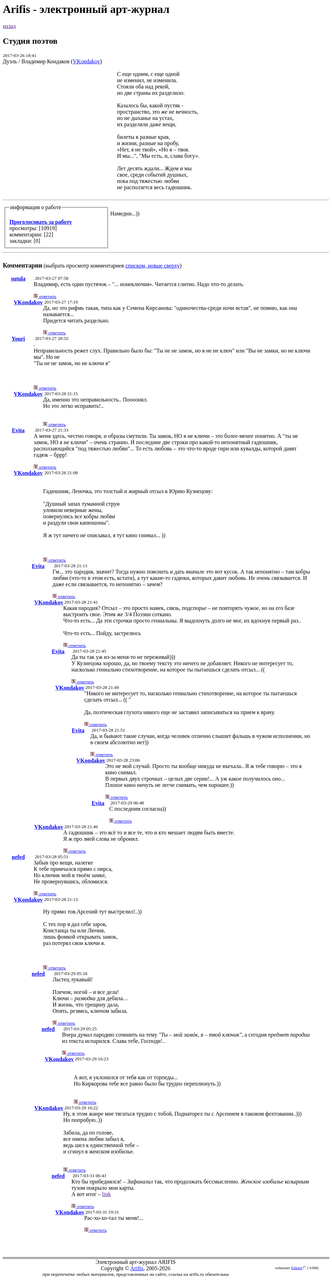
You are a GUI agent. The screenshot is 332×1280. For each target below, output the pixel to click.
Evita (18, 430)
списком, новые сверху (153, 266)
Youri (18, 339)
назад (9, 26)
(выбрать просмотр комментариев (166, 170)
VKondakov (86, 61)
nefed (18, 857)
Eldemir (296, 1268)
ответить (45, 296)
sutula (18, 279)
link (106, 1194)
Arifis (136, 1268)
